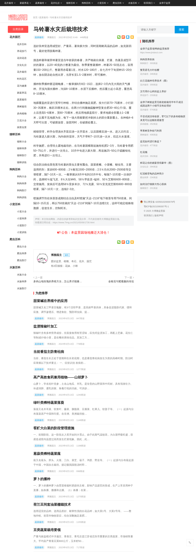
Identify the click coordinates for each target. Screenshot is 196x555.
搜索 (181, 29)
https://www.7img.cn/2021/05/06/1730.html (74, 222)
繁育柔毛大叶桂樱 (149, 70)
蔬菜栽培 (43, 17)
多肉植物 (22, 113)
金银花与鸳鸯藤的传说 (121, 281)
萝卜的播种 (41, 479)
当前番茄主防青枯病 (48, 352)
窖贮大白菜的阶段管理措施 (53, 428)
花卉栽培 (8, 3)
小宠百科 (101, 3)
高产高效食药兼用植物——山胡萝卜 (60, 377)
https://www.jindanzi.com (151, 52)
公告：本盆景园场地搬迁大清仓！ (83, 232)
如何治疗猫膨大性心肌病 (153, 184)
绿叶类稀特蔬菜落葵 (48, 402)
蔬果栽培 (39, 3)
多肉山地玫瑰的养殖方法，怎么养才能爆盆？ (58, 281)
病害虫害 (22, 127)
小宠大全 (22, 211)
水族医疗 (22, 288)
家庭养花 (24, 3)
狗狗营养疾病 (147, 59)
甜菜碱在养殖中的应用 (50, 301)
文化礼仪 (22, 65)
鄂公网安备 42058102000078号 (157, 202)
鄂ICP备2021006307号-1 (156, 206)
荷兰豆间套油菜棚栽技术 (52, 504)
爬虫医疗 (22, 260)
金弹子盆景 (164, 3)
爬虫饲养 (22, 253)
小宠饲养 (22, 218)
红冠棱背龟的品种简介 (152, 173)
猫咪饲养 (22, 148)
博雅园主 (52, 37)
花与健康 (22, 85)
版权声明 (158, 215)
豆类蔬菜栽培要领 (47, 530)
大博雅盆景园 (158, 211)
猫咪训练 (22, 162)
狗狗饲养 (22, 183)
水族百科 (132, 3)
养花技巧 (22, 51)
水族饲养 (22, 281)
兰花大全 (22, 120)
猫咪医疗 (22, 155)
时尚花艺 (22, 78)
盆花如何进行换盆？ (151, 141)
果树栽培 (22, 106)
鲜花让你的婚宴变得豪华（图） (157, 162)
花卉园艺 (15, 37)
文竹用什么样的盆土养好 (153, 91)
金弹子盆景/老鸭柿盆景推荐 (154, 48)
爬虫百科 (117, 3)
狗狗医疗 (22, 190)
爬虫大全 (22, 246)
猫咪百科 (70, 3)
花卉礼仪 (55, 3)
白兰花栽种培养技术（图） (154, 80)
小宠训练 (22, 232)
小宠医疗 (22, 225)
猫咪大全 (22, 141)
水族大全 (22, 274)
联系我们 (148, 3)
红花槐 (143, 152)
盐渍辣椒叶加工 (45, 326)
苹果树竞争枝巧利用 (151, 130)
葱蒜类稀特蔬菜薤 (47, 453)
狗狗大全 (22, 176)
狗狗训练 (22, 197)
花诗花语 (22, 58)
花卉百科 (22, 44)
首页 (35, 17)
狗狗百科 (86, 3)
